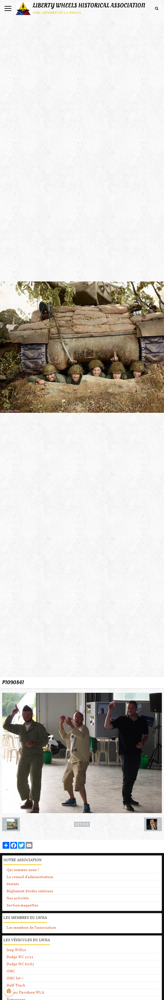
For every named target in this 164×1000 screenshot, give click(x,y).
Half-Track (16, 985)
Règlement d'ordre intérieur (30, 891)
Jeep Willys (16, 949)
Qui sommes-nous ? (23, 869)
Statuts (13, 883)
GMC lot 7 (15, 978)
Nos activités (18, 898)
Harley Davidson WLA (25, 992)
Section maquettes (22, 905)
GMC (11, 971)
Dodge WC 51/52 (20, 956)
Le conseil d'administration (30, 876)
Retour (82, 824)
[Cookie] (9, 991)
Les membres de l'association (31, 927)
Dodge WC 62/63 (20, 964)
